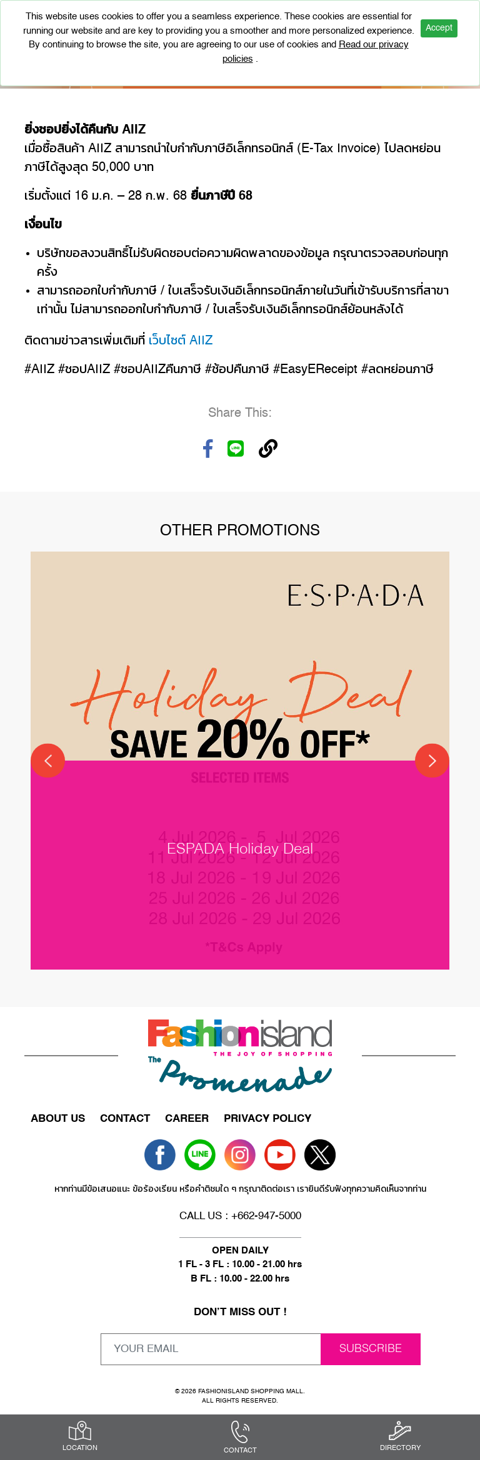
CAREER (187, 1119)
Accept (439, 28)
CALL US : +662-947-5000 (240, 1216)
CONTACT (125, 1119)
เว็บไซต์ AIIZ (180, 341)
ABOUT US (58, 1119)
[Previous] (48, 761)
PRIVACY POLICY (267, 1119)
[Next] (432, 761)
